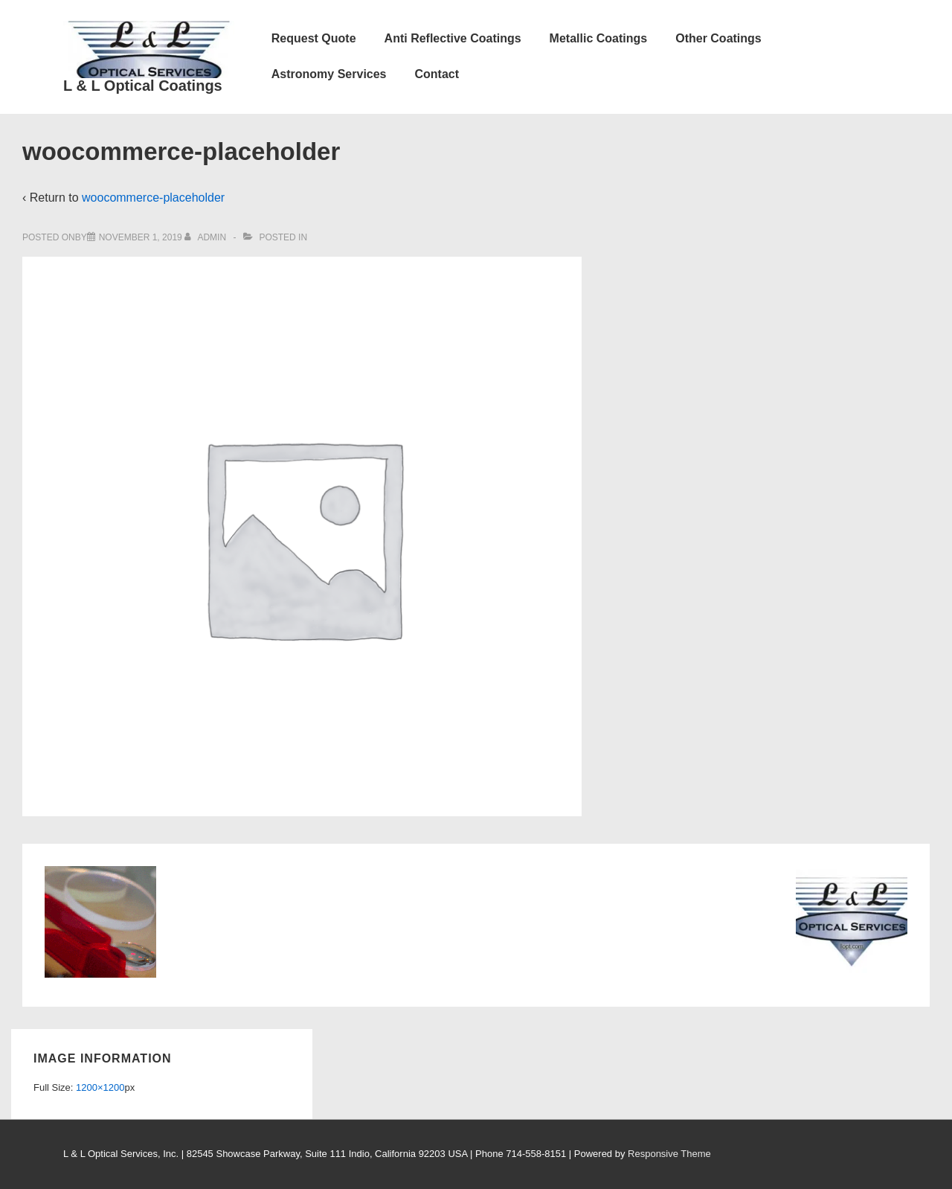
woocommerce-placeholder (153, 197)
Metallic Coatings (599, 38)
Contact (437, 74)
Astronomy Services (329, 74)
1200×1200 (100, 1087)
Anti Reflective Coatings (453, 38)
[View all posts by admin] (206, 237)
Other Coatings (718, 38)
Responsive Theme (669, 1153)
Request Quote (313, 38)
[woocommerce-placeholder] (140, 237)
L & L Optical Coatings (142, 85)
